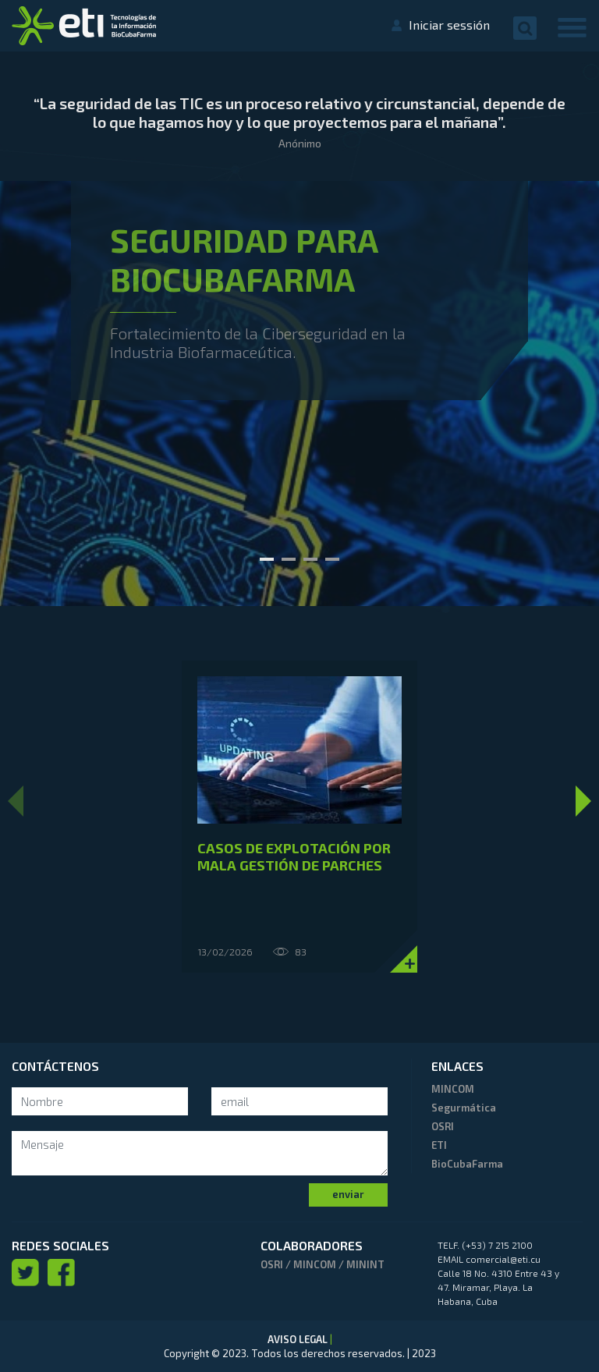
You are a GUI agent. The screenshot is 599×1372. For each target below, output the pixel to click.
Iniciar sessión (449, 24)
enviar (348, 1194)
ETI (439, 1145)
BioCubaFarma (467, 1164)
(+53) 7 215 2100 (497, 1244)
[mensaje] (200, 1153)
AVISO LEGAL (299, 1339)
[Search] (100, 1101)
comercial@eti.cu (503, 1258)
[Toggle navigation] (572, 27)
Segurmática (463, 1107)
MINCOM (452, 1089)
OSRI (442, 1126)
